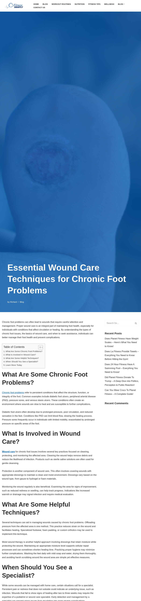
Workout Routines (62, 4)
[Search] (119, 323)
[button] (129, 4)
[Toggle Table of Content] (42, 353)
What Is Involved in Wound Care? (22, 360)
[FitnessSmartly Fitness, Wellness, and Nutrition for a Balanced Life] (15, 5)
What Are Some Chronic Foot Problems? (25, 357)
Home (36, 4)
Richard (14, 302)
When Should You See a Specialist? (23, 368)
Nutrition (82, 4)
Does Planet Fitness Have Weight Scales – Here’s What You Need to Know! (120, 343)
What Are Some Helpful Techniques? (23, 364)
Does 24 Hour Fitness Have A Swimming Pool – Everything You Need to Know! (120, 374)
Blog (46, 4)
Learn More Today (14, 371)
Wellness (113, 4)
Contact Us (39, 7)
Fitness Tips (97, 4)
